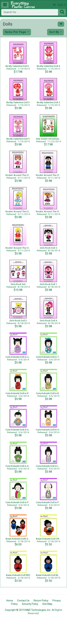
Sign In (59, 4)
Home (9, 600)
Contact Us (23, 600)
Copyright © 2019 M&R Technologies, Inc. (28, 610)
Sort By (54, 32)
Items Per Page (16, 32)
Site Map (47, 603)
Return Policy (41, 600)
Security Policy (30, 603)
